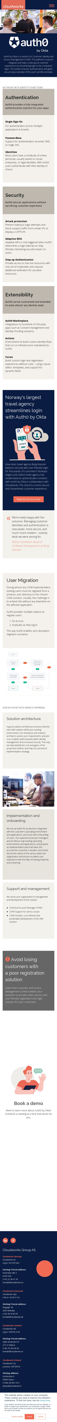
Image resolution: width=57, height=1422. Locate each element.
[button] (5, 1240)
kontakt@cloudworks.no (13, 1282)
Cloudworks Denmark (13, 1291)
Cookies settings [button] (17, 1417)
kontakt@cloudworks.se (13, 1351)
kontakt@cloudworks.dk (13, 1317)
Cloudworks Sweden (12, 1325)
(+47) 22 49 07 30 (10, 1279)
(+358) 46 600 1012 (11, 1382)
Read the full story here (28, 499)
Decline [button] (40, 1417)
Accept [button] (29, 1417)
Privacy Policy (45, 1401)
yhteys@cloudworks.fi (12, 1386)
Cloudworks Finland (12, 1360)
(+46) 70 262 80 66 (11, 1348)
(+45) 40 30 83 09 (10, 1313)
